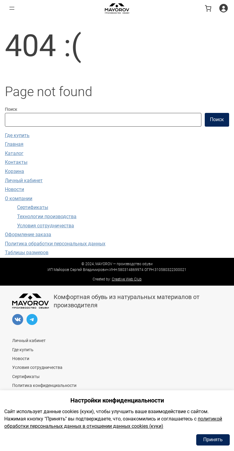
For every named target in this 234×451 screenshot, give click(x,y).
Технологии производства (46, 216)
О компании (18, 198)
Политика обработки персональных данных (55, 244)
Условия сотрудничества (45, 226)
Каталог (14, 153)
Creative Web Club (127, 279)
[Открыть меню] (12, 8)
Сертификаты (32, 207)
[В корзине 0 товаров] (208, 8)
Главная (14, 144)
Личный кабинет (24, 180)
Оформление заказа (28, 234)
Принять (213, 439)
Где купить (17, 135)
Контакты (16, 162)
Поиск (11, 109)
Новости (14, 189)
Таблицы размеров (26, 252)
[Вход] (223, 8)
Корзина (14, 171)
